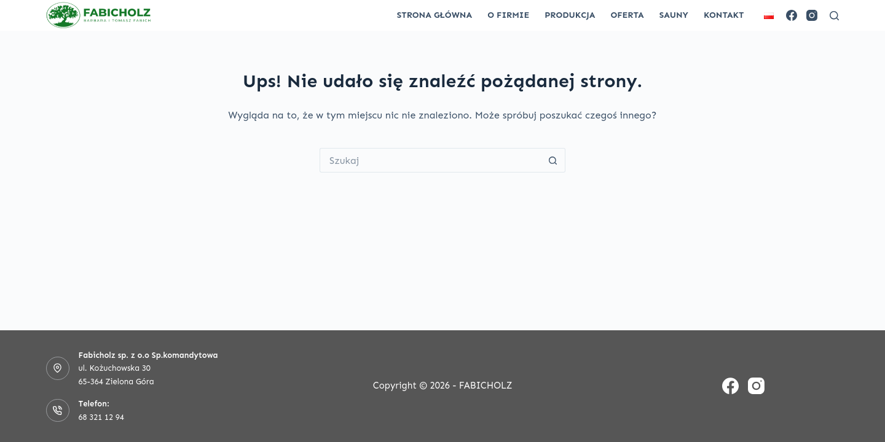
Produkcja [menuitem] (570, 15)
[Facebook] (791, 15)
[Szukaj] (834, 15)
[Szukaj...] (430, 160)
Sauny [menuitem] (673, 15)
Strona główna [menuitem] (434, 15)
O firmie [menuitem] (508, 15)
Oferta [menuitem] (626, 15)
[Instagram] (811, 15)
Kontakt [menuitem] (724, 15)
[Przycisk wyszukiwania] (553, 160)
